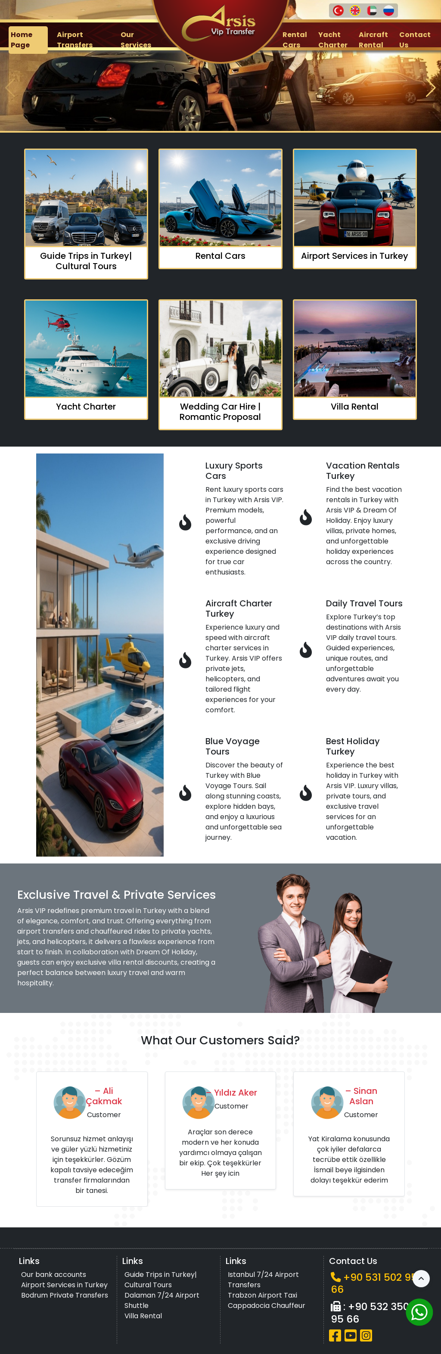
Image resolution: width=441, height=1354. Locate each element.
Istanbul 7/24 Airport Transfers (263, 1280)
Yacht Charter (333, 40)
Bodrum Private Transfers (64, 1295)
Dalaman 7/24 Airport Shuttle (161, 1300)
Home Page (21, 40)
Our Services (136, 40)
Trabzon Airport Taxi (262, 1295)
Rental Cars (295, 40)
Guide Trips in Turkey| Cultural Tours (160, 1280)
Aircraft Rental (373, 40)
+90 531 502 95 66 (374, 1283)
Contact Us (415, 40)
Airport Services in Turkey (64, 1285)
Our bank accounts (53, 1274)
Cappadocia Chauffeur (266, 1306)
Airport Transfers (75, 40)
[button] (431, 87)
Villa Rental (143, 1316)
